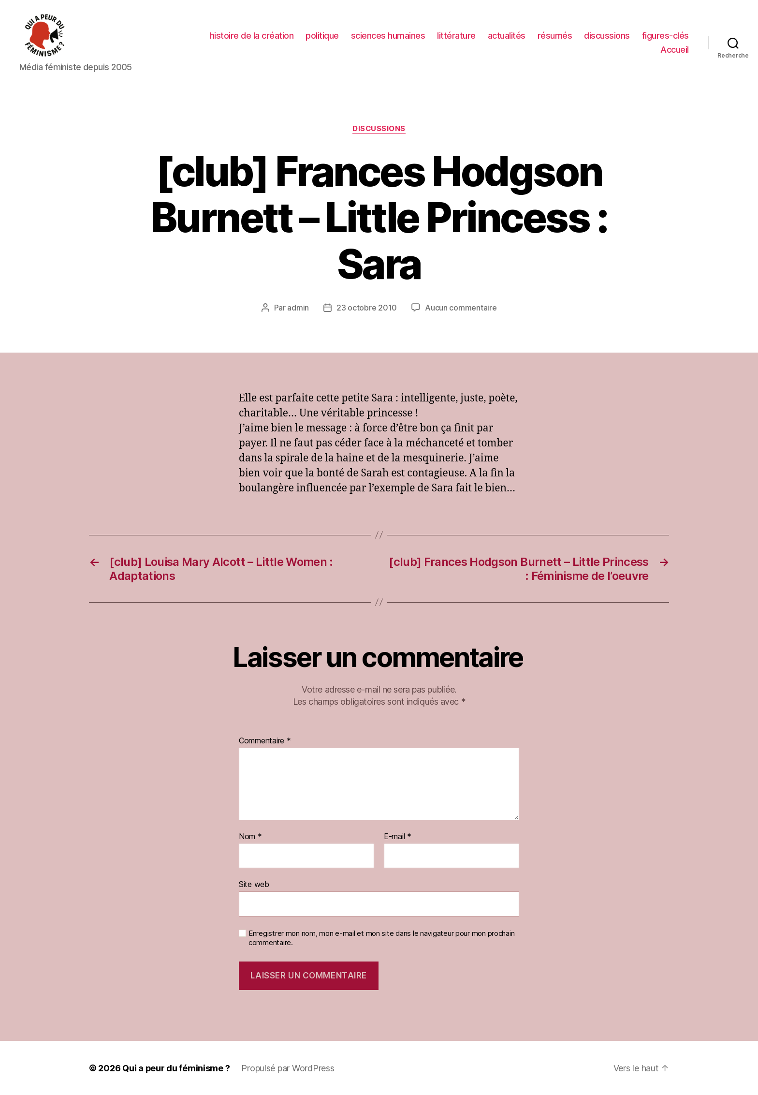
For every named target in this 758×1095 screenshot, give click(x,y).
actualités (506, 35)
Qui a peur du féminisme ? (176, 1068)
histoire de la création (252, 35)
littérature (456, 35)
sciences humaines (388, 35)
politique (322, 35)
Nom (250, 836)
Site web (254, 883)
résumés (555, 35)
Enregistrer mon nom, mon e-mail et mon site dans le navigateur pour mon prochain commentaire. (381, 938)
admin (298, 307)
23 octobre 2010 (366, 307)
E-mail (397, 836)
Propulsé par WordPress (288, 1068)
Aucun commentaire (460, 307)
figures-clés (665, 35)
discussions (607, 35)
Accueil (674, 49)
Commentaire (265, 740)
